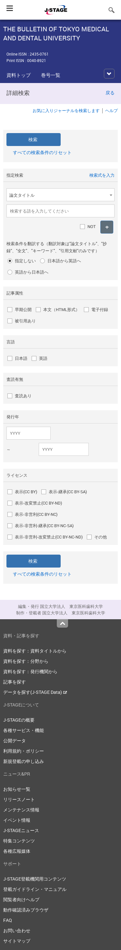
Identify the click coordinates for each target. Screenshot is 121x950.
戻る (110, 92)
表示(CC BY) (26, 492)
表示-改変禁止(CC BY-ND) (38, 503)
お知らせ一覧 (16, 789)
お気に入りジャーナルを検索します (66, 110)
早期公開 (23, 309)
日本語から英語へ (64, 261)
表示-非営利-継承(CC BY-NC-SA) (44, 525)
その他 (100, 537)
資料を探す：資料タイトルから (34, 651)
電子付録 (99, 309)
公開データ (14, 740)
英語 (43, 358)
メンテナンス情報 (21, 810)
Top (62, 623)
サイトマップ (16, 941)
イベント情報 (16, 820)
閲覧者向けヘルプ (21, 899)
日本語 (21, 358)
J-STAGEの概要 (19, 720)
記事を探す (14, 682)
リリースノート (19, 799)
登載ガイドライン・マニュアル (34, 889)
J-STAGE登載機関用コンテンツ (34, 879)
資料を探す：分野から (25, 661)
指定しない (25, 261)
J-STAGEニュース (21, 830)
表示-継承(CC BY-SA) (68, 492)
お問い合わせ (16, 930)
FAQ (7, 920)
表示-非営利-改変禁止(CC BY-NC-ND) (49, 537)
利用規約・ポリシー (23, 751)
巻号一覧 (50, 75)
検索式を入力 (102, 175)
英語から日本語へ (31, 272)
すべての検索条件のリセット (42, 152)
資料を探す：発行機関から (30, 671)
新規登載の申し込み (23, 761)
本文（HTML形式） (61, 309)
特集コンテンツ (19, 841)
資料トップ (18, 75)
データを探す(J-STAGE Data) (35, 692)
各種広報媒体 (16, 851)
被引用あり (25, 321)
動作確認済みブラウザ (25, 910)
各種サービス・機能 (23, 730)
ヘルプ (111, 110)
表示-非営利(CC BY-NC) (36, 514)
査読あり (23, 396)
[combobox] (60, 194)
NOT (91, 226)
